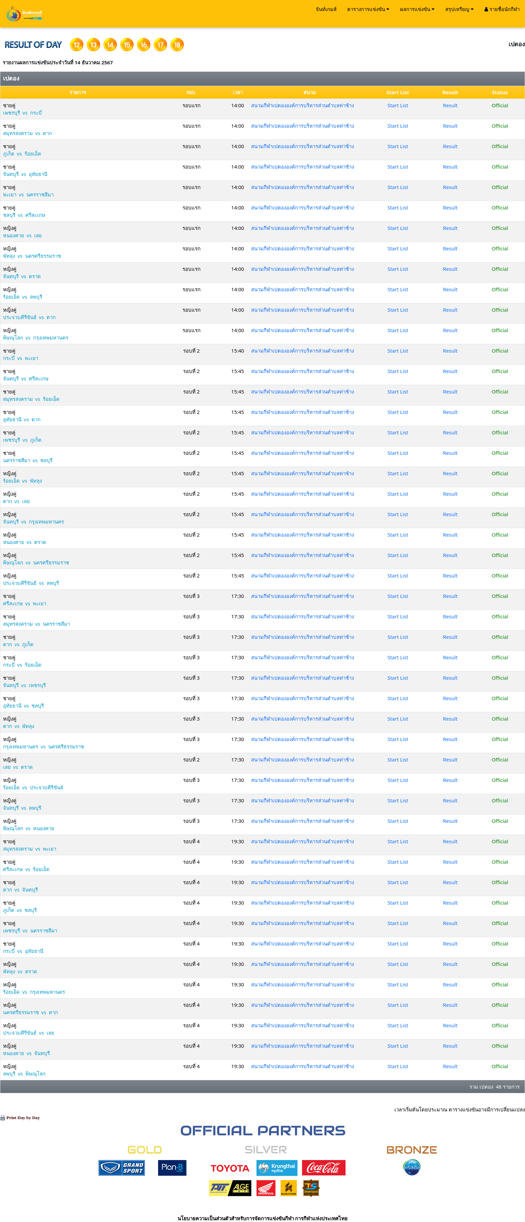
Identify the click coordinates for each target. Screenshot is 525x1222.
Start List (397, 105)
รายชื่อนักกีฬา (502, 9)
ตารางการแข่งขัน (368, 9)
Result (450, 105)
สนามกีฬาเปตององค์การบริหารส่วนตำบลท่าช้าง (302, 105)
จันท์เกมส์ (326, 9)
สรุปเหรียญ (459, 9)
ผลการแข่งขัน (417, 9)
